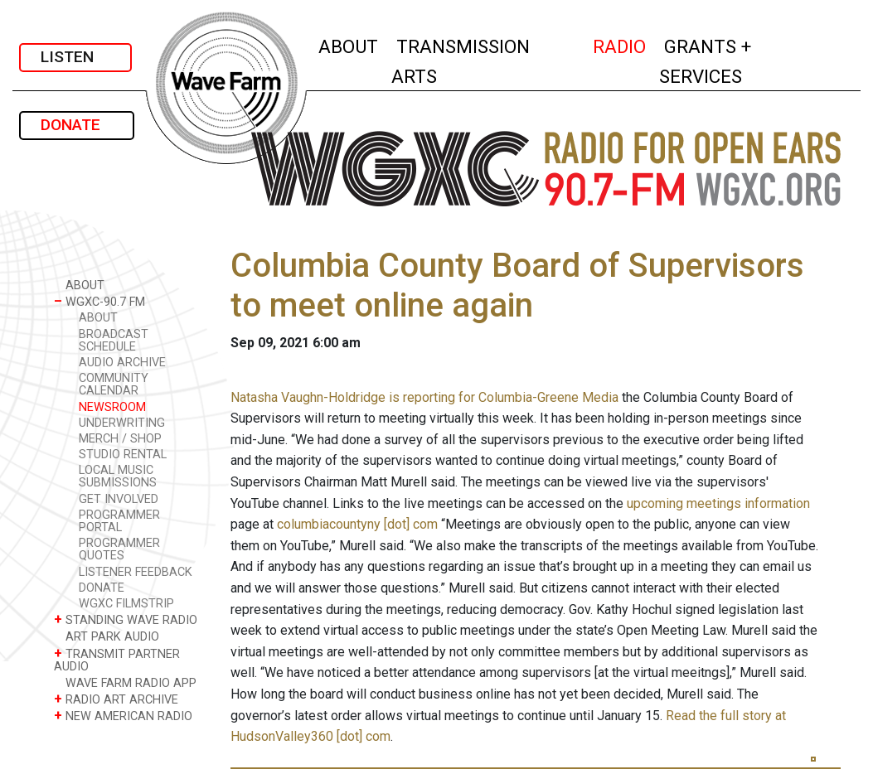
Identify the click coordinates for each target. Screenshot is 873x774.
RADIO (620, 44)
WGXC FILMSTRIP (126, 604)
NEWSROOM (112, 407)
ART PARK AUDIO (106, 636)
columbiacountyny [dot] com (357, 524)
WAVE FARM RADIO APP (125, 682)
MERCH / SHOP (120, 439)
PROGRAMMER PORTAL (119, 521)
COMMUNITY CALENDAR (113, 384)
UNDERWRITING (122, 423)
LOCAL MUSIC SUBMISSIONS (118, 476)
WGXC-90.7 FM (99, 301)
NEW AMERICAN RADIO (123, 715)
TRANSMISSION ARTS (460, 61)
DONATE (77, 124)
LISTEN (75, 56)
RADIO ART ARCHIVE (116, 699)
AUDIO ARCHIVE (122, 363)
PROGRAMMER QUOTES (119, 549)
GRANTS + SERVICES (737, 61)
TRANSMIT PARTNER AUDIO (117, 660)
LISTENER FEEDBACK (135, 572)
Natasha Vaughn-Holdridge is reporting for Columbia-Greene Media (424, 397)
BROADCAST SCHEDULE (113, 340)
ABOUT (349, 44)
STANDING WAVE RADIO (125, 619)
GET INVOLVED (118, 499)
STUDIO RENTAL (123, 454)
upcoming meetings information (718, 503)
